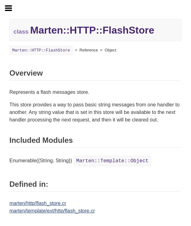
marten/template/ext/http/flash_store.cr (52, 210)
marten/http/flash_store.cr (37, 203)
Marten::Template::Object (112, 161)
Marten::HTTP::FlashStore (41, 50)
